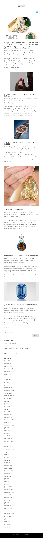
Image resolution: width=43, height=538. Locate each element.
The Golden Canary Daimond (15, 209)
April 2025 (7, 382)
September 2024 (9, 395)
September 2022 (9, 449)
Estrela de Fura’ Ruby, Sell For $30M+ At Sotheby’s (19, 95)
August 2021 (7, 476)
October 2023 (8, 422)
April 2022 (7, 460)
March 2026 (7, 361)
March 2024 (7, 412)
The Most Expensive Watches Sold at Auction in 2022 (21, 143)
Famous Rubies (13, 101)
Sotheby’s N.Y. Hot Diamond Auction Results (21, 256)
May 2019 (7, 524)
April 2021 (7, 484)
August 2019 (7, 516)
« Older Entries (8, 333)
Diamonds (32, 212)
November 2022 (9, 444)
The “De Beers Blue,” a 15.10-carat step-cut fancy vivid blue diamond (20, 305)
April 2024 (7, 409)
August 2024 (7, 398)
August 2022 (7, 452)
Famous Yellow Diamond (26, 214)
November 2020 (9, 492)
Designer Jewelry (9, 53)
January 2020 (8, 508)
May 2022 (7, 457)
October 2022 (8, 446)
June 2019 (7, 522)
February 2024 (8, 414)
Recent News (8, 55)
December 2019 (9, 511)
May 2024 (7, 406)
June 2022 (7, 454)
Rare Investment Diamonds (27, 260)
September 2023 (9, 425)
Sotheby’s (15, 55)
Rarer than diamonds (25, 101)
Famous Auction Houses (22, 53)
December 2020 (9, 489)
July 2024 (6, 401)
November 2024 (9, 390)
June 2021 (7, 481)
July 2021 (6, 479)
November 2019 (9, 513)
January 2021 (8, 487)
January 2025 (8, 385)
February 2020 (8, 505)
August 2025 (7, 379)
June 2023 (7, 430)
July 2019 (6, 519)
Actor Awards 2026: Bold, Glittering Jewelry (16, 348)
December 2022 (9, 441)
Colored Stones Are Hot (11, 346)
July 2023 (6, 428)
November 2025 (9, 371)
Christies (30, 51)
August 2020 (7, 500)
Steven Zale (22, 55)
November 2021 (9, 473)
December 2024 (9, 387)
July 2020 (6, 503)
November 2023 (9, 420)
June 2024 (7, 404)
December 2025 (9, 369)
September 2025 (9, 377)
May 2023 (7, 433)
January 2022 (8, 468)
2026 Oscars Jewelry (10, 343)
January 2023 (8, 438)
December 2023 (9, 417)
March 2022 (7, 463)
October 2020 (8, 495)
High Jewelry (32, 53)
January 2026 (8, 366)
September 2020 (9, 497)
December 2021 (9, 471)
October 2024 (8, 393)
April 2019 (7, 527)
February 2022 (8, 465)
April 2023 (7, 436)
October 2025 (8, 374)
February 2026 (8, 363)
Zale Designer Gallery (12, 51)
